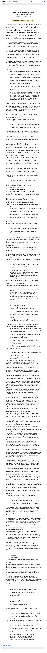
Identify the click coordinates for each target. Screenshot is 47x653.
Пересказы (5, 3)
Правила (14, 3)
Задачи (10, 3)
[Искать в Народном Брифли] (20, 1)
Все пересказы (5, 645)
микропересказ (25, 20)
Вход (44, 1)
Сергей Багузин (10, 645)
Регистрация (40, 1)
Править (24, 5)
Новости (18, 3)
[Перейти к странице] (31, 1)
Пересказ (19, 5)
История (28, 5)
